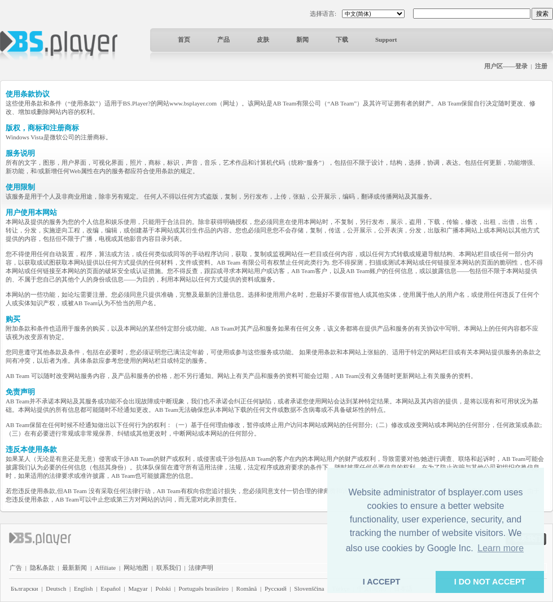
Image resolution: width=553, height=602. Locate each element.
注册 (541, 66)
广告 (16, 567)
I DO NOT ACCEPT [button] (490, 581)
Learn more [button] (500, 548)
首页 (184, 39)
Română (246, 588)
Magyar (137, 588)
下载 (342, 39)
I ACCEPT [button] (382, 581)
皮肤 (263, 39)
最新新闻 (74, 567)
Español (110, 588)
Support (386, 39)
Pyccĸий (276, 588)
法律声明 (200, 567)
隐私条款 (42, 567)
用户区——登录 (506, 66)
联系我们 (168, 567)
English (83, 588)
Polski (163, 588)
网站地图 (136, 567)
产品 (223, 39)
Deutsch (56, 588)
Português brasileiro (204, 588)
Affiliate (105, 567)
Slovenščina (309, 588)
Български (24, 588)
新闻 (302, 39)
